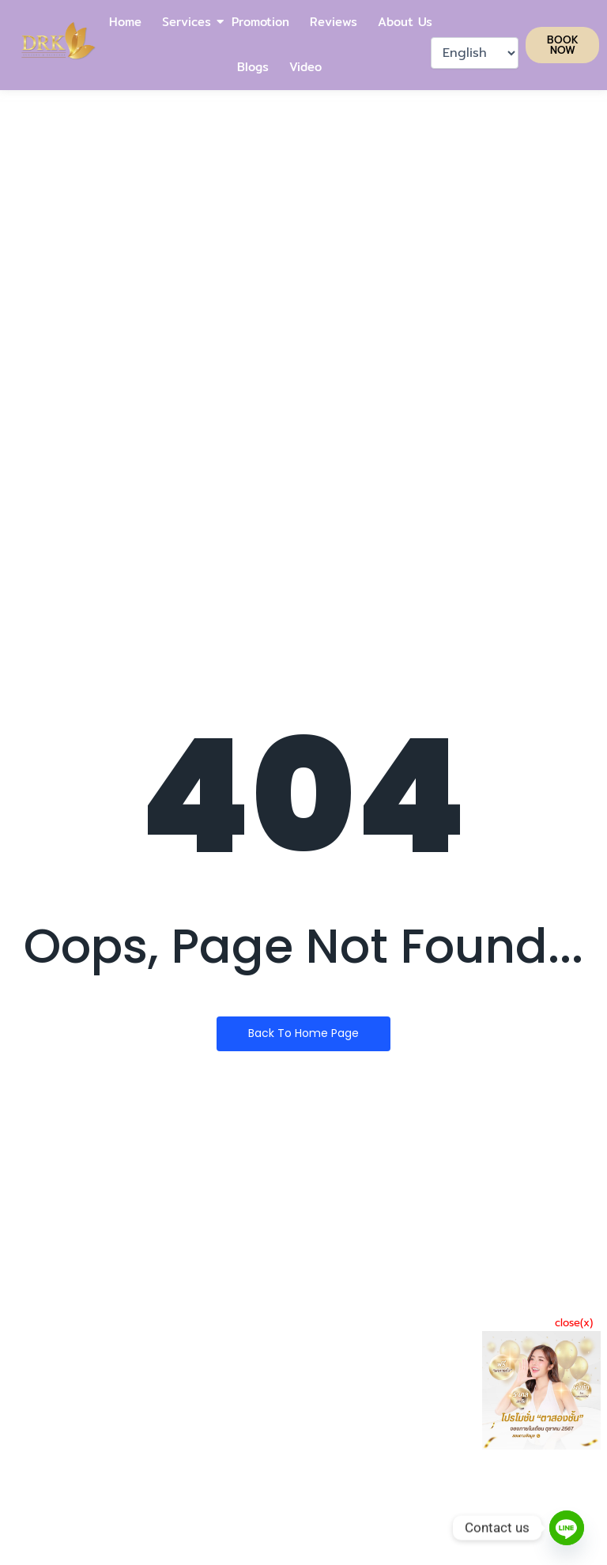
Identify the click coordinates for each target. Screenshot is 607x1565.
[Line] (566, 1527)
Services (187, 22)
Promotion (260, 22)
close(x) (574, 1322)
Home (125, 22)
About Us (405, 22)
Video (305, 67)
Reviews (333, 22)
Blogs (253, 67)
